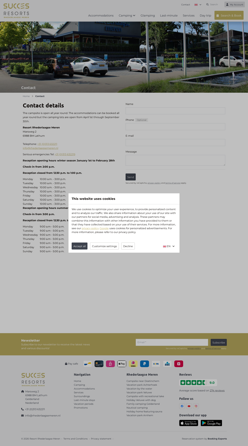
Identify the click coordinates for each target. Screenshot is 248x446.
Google (104, 228)
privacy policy (90, 228)
